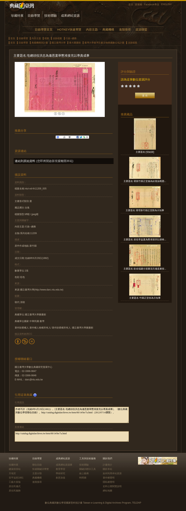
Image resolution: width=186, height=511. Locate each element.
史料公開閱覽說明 (112, 486)
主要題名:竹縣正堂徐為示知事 (144, 298)
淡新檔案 (57, 38)
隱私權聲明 (109, 482)
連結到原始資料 (25, 161)
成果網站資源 (70, 15)
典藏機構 (108, 29)
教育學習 (60, 469)
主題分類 (37, 473)
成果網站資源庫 (64, 464)
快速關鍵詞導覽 (40, 469)
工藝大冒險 (15, 482)
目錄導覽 (34, 15)
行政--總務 (71, 38)
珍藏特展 (17, 15)
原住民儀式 (15, 486)
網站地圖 (107, 490)
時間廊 (82, 477)
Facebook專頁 (151, 4)
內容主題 (92, 29)
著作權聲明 (109, 477)
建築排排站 (15, 469)
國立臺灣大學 (58, 42)
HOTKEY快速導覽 (69, 29)
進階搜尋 (125, 29)
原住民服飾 (15, 490)
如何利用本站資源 (112, 473)
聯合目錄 (37, 464)
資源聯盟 (141, 29)
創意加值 (60, 477)
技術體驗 (50, 15)
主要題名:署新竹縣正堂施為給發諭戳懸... (145, 181)
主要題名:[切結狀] (145, 152)
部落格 (138, 4)
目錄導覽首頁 (43, 29)
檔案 (46, 38)
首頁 (130, 4)
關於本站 (107, 469)
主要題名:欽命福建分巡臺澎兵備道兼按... (145, 268)
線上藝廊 (84, 473)
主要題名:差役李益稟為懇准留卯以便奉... (145, 239)
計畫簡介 (107, 464)
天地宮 (12, 473)
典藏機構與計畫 (40, 42)
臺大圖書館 (75, 42)
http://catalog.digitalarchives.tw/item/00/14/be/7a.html (72, 436)
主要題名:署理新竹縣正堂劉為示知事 (145, 210)
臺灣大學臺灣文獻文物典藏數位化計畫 (104, 42)
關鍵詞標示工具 (87, 469)
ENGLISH (166, 4)
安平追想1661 (16, 477)
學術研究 (60, 473)
